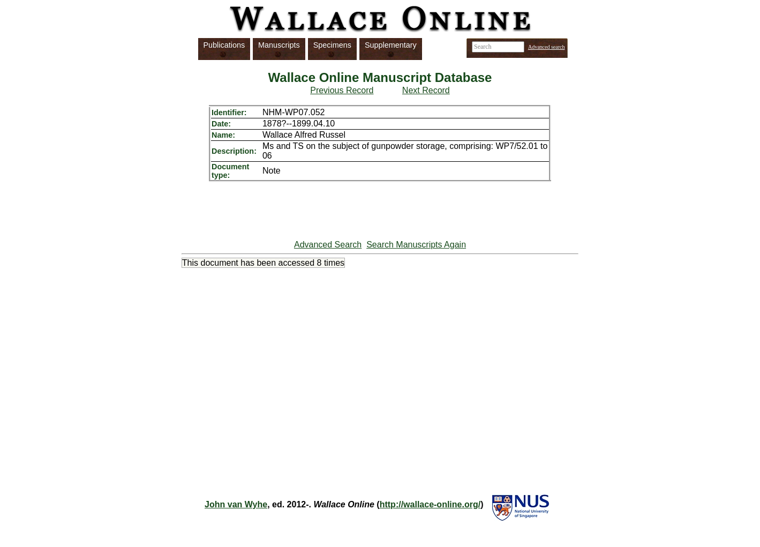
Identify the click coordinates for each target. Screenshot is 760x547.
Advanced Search (328, 244)
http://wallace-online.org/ (430, 504)
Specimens (332, 45)
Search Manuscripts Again (416, 244)
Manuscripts (279, 45)
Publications (224, 45)
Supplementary (391, 45)
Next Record (426, 90)
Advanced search (546, 47)
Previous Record (341, 90)
